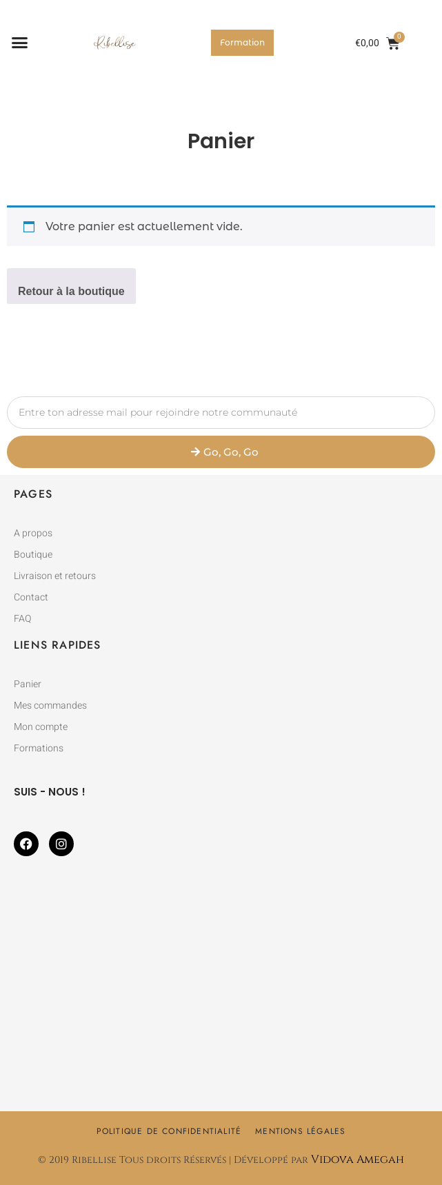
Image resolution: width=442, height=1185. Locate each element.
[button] (20, 43)
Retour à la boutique (71, 291)
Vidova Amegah (357, 1159)
